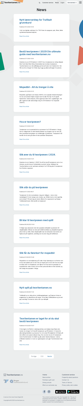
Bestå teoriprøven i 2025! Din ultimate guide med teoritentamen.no (40, 53)
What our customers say (49, 385)
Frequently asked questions (70, 377)
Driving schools (46, 382)
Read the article (24, 36)
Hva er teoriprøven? (30, 121)
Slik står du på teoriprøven (33, 187)
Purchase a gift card (48, 380)
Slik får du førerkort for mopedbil (37, 253)
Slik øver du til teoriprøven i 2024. (37, 154)
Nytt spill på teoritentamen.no (35, 287)
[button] (80, 2)
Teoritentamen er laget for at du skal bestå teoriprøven (39, 320)
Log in (62, 2)
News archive (46, 377)
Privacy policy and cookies (70, 385)
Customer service (47, 2)
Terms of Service (67, 382)
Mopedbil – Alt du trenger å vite (36, 87)
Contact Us (65, 380)
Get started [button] (72, 2)
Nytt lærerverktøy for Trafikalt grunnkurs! (35, 21)
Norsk (57, 2)
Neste (49, 356)
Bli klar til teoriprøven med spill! (36, 220)
